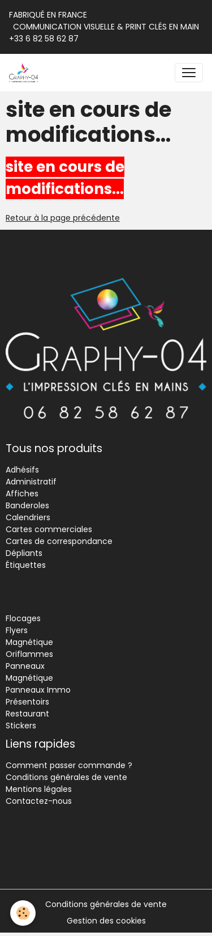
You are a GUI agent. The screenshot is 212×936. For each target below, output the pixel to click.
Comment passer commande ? (69, 765)
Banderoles (27, 505)
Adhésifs (22, 469)
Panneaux (25, 666)
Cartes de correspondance (59, 541)
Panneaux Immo (38, 689)
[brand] (25, 72)
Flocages (23, 618)
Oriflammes (29, 654)
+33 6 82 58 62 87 (44, 38)
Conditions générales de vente (66, 777)
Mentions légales (39, 789)
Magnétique (29, 642)
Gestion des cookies (106, 920)
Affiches (22, 493)
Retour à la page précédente (63, 218)
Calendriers (28, 517)
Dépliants (24, 553)
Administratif (31, 481)
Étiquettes (26, 565)
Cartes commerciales (49, 529)
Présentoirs (27, 701)
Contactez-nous (39, 801)
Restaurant (27, 713)
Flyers (17, 630)
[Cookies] (23, 913)
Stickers (21, 725)
